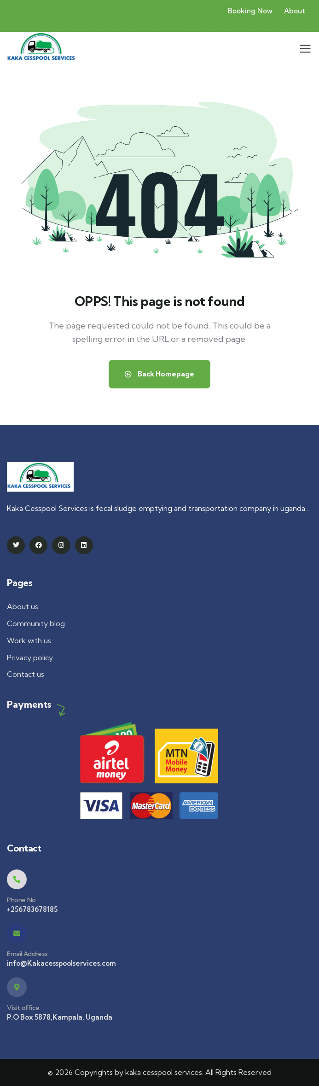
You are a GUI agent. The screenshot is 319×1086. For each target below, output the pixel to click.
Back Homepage (159, 374)
